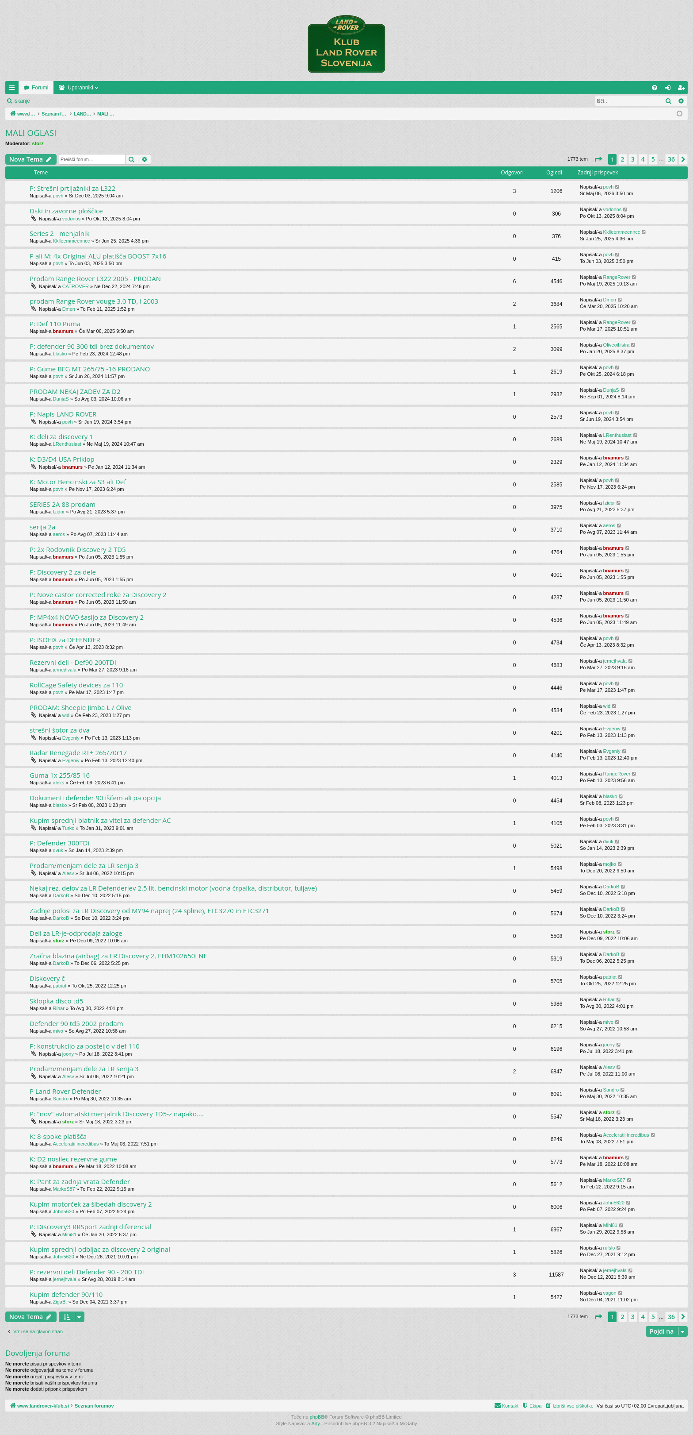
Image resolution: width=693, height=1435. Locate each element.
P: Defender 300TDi (59, 842)
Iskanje (21, 101)
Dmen (68, 309)
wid (66, 715)
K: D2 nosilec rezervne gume (73, 1158)
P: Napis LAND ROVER (63, 413)
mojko (609, 864)
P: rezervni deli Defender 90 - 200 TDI (87, 1271)
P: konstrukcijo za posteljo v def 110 (85, 1046)
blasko (60, 353)
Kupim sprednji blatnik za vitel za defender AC (100, 820)
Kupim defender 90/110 (66, 1294)
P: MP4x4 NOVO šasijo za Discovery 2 (87, 617)
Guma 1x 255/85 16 (60, 775)
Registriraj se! (88, 101)
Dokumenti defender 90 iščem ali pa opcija (95, 797)
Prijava (51, 101)
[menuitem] (654, 87)
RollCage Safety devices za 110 (76, 684)
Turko (68, 828)
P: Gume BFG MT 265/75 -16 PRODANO (90, 368)
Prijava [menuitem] (669, 89)
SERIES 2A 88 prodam (62, 504)
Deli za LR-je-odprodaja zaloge (76, 933)
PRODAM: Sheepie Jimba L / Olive (81, 707)
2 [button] (622, 159)
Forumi (102, 88)
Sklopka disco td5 (57, 1000)
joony (68, 1054)
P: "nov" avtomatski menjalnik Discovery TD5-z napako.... (117, 1113)
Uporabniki (142, 88)
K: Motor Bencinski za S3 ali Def (78, 481)
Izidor (59, 511)
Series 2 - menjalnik (60, 233)
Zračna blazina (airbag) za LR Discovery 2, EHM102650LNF (118, 955)
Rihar (59, 1008)
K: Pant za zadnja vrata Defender (80, 1181)
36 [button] (671, 159)
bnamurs (63, 331)
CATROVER (75, 286)
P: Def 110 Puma (55, 323)
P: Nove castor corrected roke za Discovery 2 (98, 594)
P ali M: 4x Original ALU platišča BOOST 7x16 (98, 255)
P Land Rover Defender (65, 1091)
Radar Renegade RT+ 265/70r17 (78, 752)
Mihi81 (69, 1234)
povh (58, 195)
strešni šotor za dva (60, 729)
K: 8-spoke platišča (58, 1136)
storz (38, 143)
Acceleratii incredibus (76, 1143)
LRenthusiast (67, 444)
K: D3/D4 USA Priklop (62, 459)
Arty (316, 1423)
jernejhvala (64, 669)
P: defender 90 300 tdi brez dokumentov (92, 346)
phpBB (317, 1417)
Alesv (68, 873)
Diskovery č (47, 978)
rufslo (609, 1247)
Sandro (61, 1098)
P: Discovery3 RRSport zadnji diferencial (91, 1226)
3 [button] (633, 159)
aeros (59, 534)
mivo (58, 1031)
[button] (598, 159)
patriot (60, 985)
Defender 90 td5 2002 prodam (76, 1023)
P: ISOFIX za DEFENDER (65, 639)
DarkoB (61, 895)
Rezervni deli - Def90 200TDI (73, 662)
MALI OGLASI (31, 133)
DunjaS (61, 398)
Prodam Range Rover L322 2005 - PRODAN (95, 278)
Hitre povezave (14, 89)
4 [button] (643, 159)
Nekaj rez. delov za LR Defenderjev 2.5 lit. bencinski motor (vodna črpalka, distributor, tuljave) (173, 887)
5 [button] (653, 159)
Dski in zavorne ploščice (66, 210)
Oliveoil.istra (616, 344)
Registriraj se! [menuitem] (683, 89)
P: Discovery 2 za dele (63, 571)
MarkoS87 (64, 1189)
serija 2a (42, 526)
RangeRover (617, 277)
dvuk (58, 850)
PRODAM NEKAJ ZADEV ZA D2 (75, 391)
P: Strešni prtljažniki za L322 (72, 188)
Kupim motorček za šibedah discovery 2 (91, 1204)
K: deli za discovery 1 (61, 436)
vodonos (71, 218)
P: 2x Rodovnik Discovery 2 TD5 (78, 549)
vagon (610, 1293)
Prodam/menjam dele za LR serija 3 (84, 865)
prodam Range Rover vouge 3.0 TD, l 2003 (94, 301)
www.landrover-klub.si (50, 88)
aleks (59, 782)
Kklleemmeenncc (71, 240)
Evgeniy (71, 738)
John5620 (63, 1211)
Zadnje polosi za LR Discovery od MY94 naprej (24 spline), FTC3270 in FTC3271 (149, 910)
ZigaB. (60, 1301)
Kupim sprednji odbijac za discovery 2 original (100, 1249)
